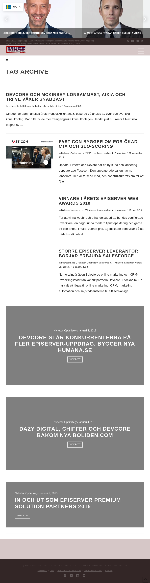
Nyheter (12, 105)
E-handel (42, 571)
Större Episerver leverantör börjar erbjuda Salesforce (98, 253)
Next (143, 19)
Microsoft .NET (68, 262)
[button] (141, 51)
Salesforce (104, 262)
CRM (52, 571)
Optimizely (76, 153)
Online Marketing (93, 571)
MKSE (126, 566)
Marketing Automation (69, 571)
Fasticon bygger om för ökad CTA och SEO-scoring (98, 144)
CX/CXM (108, 571)
